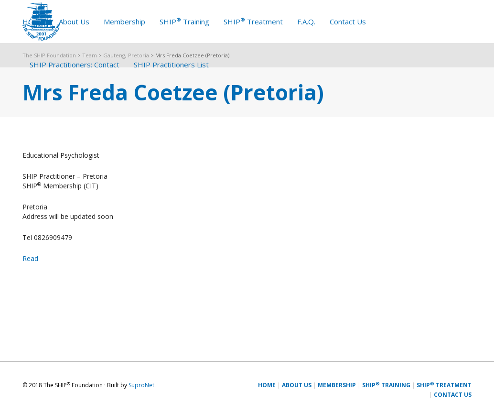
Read (30, 258)
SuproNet (141, 385)
